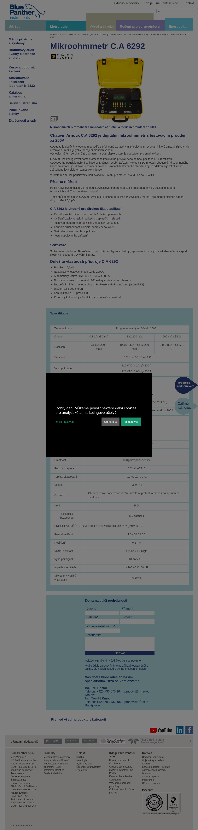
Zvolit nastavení (64, 421)
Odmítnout (110, 421)
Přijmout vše (131, 421)
